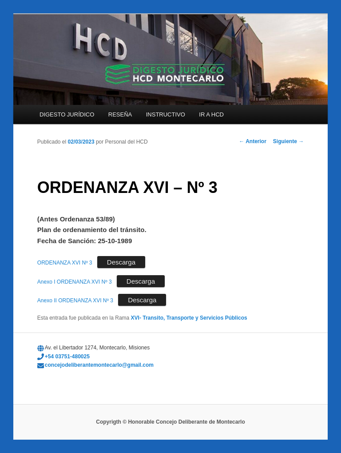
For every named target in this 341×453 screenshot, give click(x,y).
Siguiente (288, 141)
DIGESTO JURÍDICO (67, 114)
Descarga (121, 262)
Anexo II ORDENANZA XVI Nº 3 (75, 300)
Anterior (252, 141)
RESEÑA (120, 114)
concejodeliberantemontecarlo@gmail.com (99, 365)
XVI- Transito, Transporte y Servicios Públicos (189, 318)
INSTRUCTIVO (165, 114)
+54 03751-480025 (67, 356)
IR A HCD (211, 114)
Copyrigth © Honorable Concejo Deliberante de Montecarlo (170, 422)
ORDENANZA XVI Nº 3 (64, 263)
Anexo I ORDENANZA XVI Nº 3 (74, 282)
